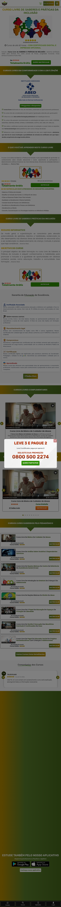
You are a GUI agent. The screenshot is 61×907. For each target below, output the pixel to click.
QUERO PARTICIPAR (30, 463)
